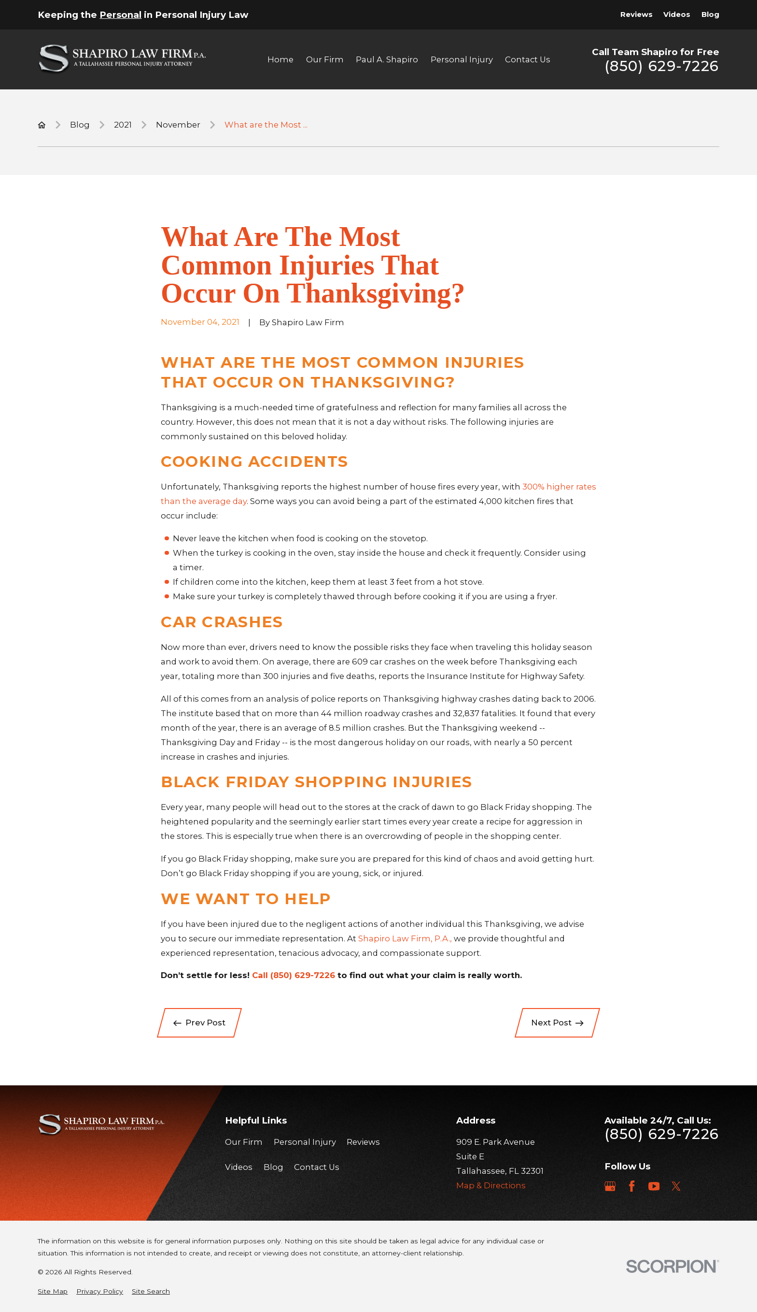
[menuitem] (53, 1291)
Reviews (636, 14)
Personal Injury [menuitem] (462, 59)
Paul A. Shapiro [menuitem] (387, 59)
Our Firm (244, 1142)
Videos (676, 14)
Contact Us (316, 1167)
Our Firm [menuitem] (325, 59)
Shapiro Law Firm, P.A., (405, 938)
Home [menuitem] (280, 59)
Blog (710, 14)
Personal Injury (305, 1142)
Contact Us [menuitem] (527, 59)
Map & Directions (491, 1185)
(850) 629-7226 (661, 66)
